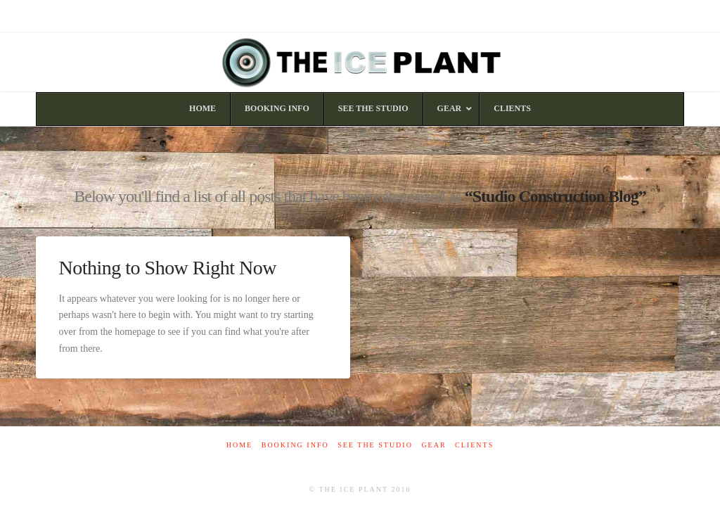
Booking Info (295, 445)
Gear (433, 445)
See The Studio (375, 445)
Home (239, 445)
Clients (474, 445)
